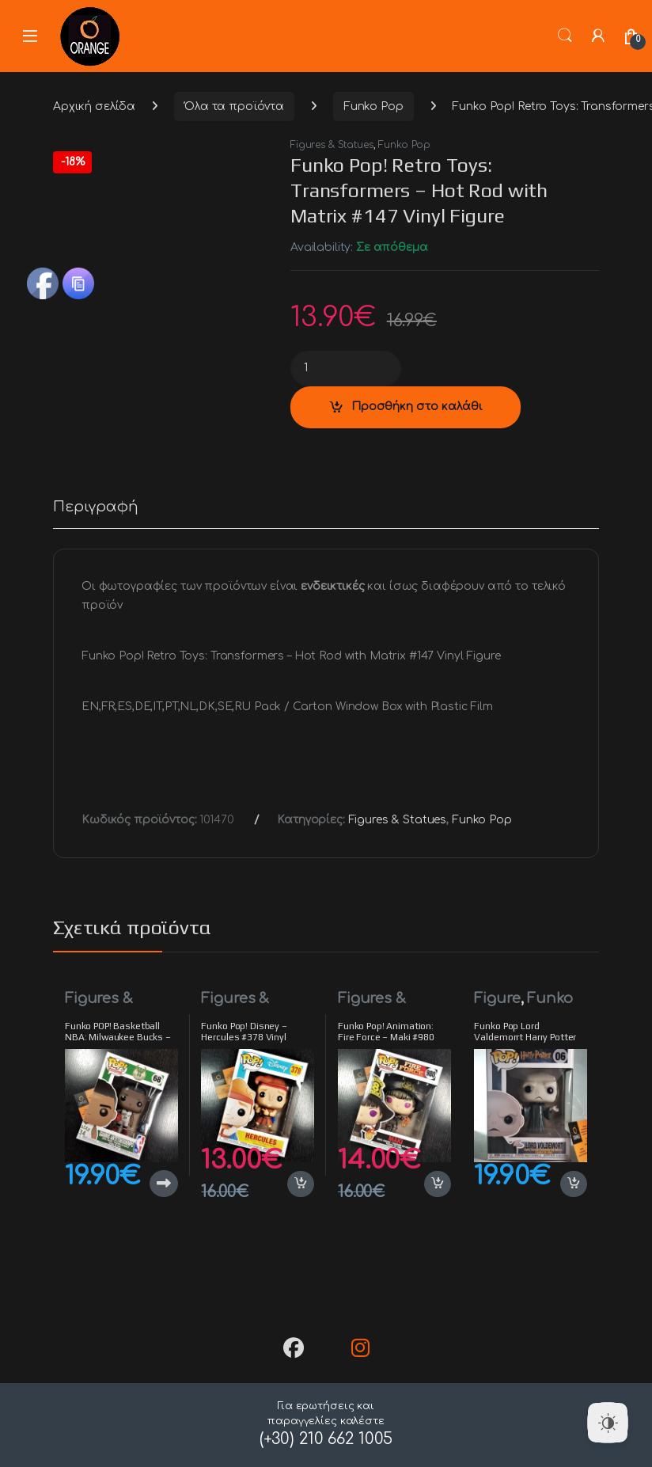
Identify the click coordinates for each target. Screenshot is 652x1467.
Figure (497, 998)
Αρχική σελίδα (94, 106)
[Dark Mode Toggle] (607, 1422)
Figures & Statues (331, 144)
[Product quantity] (345, 368)
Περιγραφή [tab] (95, 507)
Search (565, 35)
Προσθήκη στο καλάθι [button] (300, 1184)
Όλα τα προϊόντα (234, 106)
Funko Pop (373, 106)
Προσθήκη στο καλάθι (417, 406)
